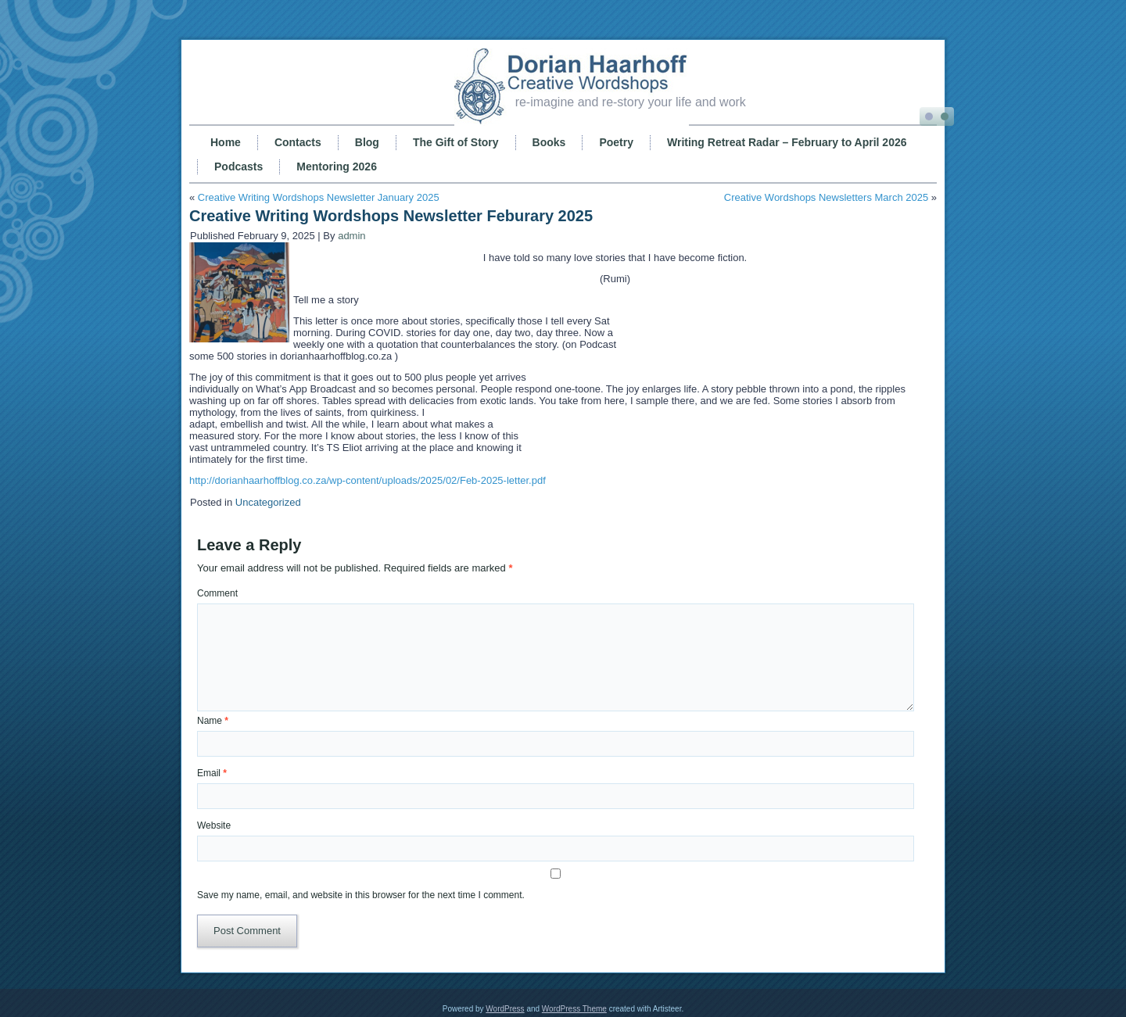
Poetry (616, 142)
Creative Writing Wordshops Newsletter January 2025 (318, 197)
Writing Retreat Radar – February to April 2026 (787, 142)
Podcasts (238, 166)
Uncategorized (268, 502)
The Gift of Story (456, 142)
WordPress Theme (574, 1008)
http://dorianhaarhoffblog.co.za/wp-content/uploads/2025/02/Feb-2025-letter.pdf (367, 480)
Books (549, 142)
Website (214, 825)
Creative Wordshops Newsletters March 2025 (826, 197)
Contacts (297, 142)
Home (225, 142)
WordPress (505, 1008)
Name (212, 720)
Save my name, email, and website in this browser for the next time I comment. (361, 895)
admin (351, 236)
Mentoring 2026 (336, 166)
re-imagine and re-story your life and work (630, 102)
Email (212, 773)
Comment (217, 593)
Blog (367, 142)
